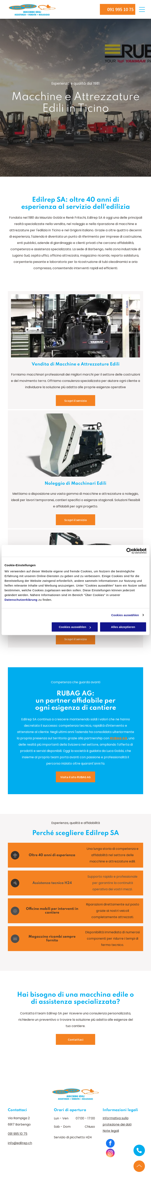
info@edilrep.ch (20, 1143)
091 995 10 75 (17, 1133)
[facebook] (110, 1144)
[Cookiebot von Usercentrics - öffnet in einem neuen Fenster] (129, 551)
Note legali (111, 1130)
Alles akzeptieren (123, 627)
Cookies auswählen (125, 615)
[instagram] (110, 1153)
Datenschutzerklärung (21, 599)
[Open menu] (142, 9)
